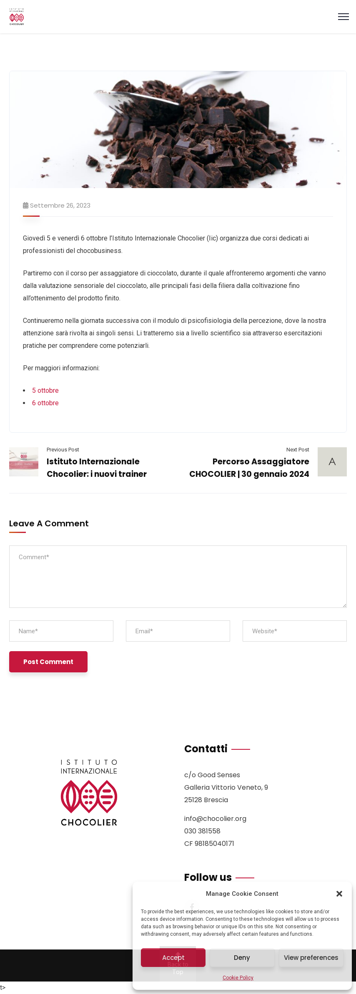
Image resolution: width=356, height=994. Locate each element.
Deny (242, 957)
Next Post (297, 449)
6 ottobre (45, 403)
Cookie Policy (238, 978)
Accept (173, 957)
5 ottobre (45, 390)
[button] (339, 894)
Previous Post (63, 449)
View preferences (311, 957)
